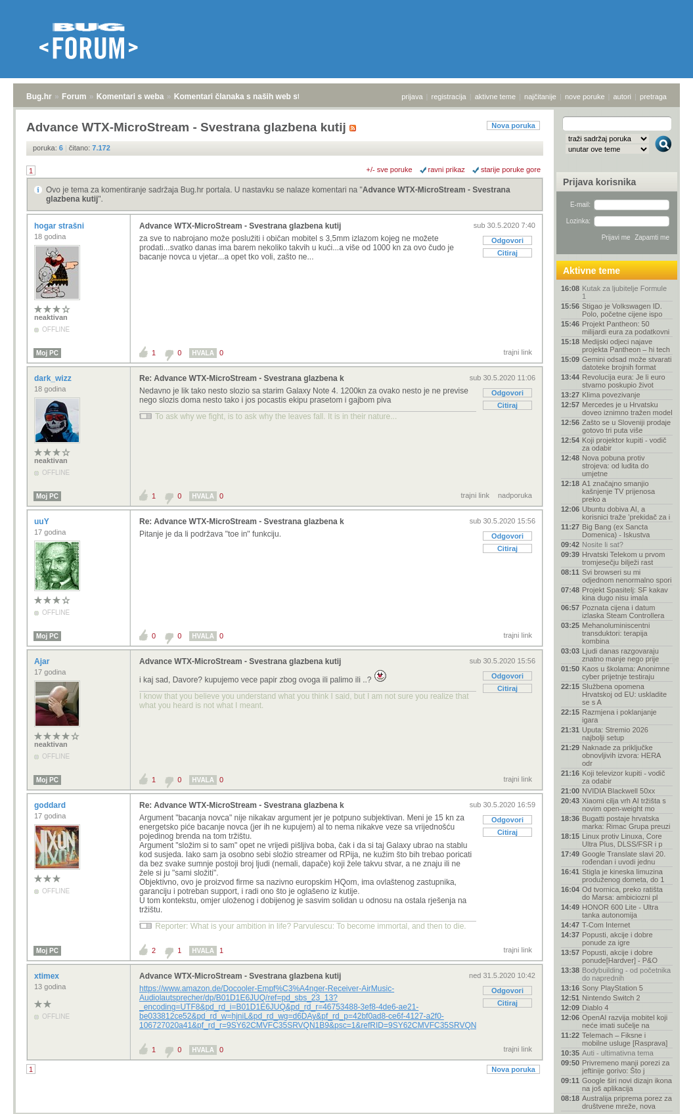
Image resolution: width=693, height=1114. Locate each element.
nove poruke (585, 96)
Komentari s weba (130, 96)
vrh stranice (657, 1095)
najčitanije (540, 96)
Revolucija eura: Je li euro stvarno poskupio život (623, 381)
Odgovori (507, 240)
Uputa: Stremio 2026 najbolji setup (615, 734)
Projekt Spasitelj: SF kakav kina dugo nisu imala (625, 594)
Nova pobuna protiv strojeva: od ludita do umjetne (615, 466)
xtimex (47, 976)
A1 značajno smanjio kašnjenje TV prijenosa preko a (618, 491)
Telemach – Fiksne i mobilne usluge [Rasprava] (624, 1039)
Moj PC (47, 353)
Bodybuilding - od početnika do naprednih (626, 974)
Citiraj (507, 253)
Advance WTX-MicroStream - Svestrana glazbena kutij (240, 226)
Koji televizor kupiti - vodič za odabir (623, 777)
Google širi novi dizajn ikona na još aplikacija (627, 1084)
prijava (411, 96)
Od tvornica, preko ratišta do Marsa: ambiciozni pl (622, 893)
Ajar (43, 661)
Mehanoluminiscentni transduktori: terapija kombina (616, 633)
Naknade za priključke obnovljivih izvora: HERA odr (621, 755)
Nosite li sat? (602, 544)
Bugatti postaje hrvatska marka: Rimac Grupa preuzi (626, 822)
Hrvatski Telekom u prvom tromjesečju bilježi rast (623, 558)
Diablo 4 (595, 1008)
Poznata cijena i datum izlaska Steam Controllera (623, 611)
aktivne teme (495, 96)
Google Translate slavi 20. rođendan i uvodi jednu (623, 858)
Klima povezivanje (611, 395)
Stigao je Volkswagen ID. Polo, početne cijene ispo (622, 310)
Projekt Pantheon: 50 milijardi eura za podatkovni (625, 328)
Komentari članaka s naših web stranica (248, 96)
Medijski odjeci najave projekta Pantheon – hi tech (626, 345)
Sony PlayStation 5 (612, 988)
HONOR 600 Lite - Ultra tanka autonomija (620, 911)
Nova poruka (513, 125)
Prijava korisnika (599, 182)
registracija (449, 96)
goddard (51, 805)
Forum (74, 96)
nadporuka (515, 495)
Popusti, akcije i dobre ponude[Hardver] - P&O (620, 956)
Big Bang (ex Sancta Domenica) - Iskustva (616, 531)
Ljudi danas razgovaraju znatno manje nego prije (620, 655)
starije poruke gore (511, 169)
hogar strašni (60, 226)
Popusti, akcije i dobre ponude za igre (617, 939)
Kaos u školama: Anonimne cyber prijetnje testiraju (625, 672)
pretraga (653, 96)
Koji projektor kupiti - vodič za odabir (624, 444)
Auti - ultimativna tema (618, 1053)
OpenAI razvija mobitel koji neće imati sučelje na (624, 1021)
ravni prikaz (446, 169)
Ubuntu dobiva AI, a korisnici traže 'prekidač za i (626, 513)
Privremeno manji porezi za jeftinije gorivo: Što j (625, 1067)
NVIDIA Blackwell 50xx (618, 791)
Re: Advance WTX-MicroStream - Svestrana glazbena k (241, 378)
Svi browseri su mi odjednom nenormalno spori (626, 576)
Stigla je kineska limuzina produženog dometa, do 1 (623, 875)
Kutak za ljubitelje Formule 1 (624, 292)
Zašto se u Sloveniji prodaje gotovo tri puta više (626, 426)
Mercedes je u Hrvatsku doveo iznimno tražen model (627, 408)
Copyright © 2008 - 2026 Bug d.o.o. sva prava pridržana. (346, 1110)
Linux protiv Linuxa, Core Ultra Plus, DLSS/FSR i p (622, 840)
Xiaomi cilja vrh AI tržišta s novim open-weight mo (624, 805)
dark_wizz (54, 378)
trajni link (518, 352)
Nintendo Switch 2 (611, 998)
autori (623, 96)
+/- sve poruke (390, 169)
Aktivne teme (591, 270)
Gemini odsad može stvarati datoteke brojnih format (626, 363)
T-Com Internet (606, 925)
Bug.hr (39, 96)
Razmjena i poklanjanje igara (619, 716)
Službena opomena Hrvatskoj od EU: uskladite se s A (624, 694)
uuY (42, 521)
